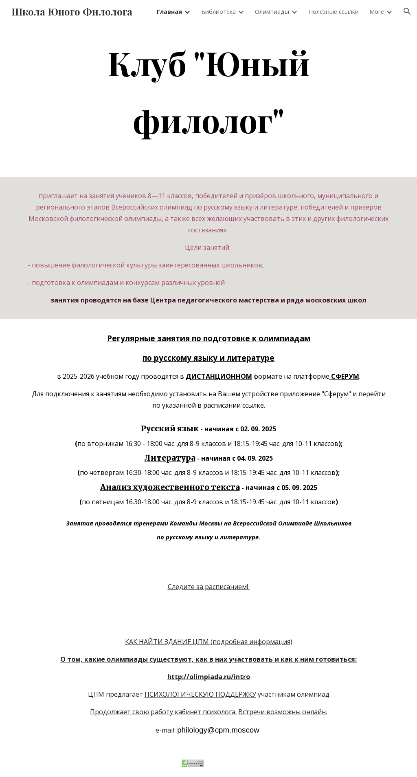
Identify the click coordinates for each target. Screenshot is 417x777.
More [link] (376, 11)
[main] (208, 91)
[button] (407, 11)
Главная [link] (169, 11)
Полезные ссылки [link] (333, 11)
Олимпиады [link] (272, 11)
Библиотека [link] (218, 11)
